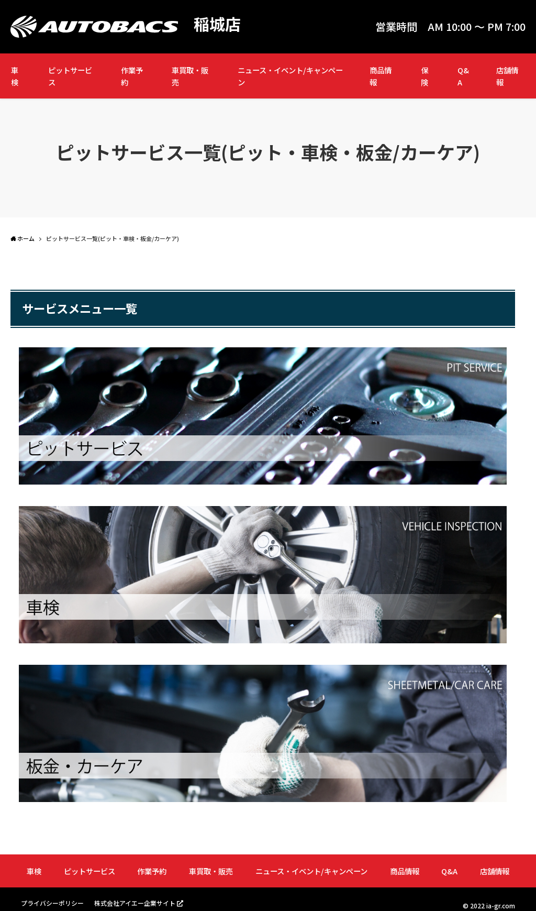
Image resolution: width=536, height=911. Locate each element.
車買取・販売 (190, 75)
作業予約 (132, 75)
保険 (424, 75)
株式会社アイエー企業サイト (134, 902)
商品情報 (381, 75)
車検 (14, 75)
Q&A (463, 75)
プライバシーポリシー (52, 902)
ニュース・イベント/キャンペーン (290, 75)
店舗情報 (507, 75)
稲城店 (217, 24)
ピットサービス (70, 75)
